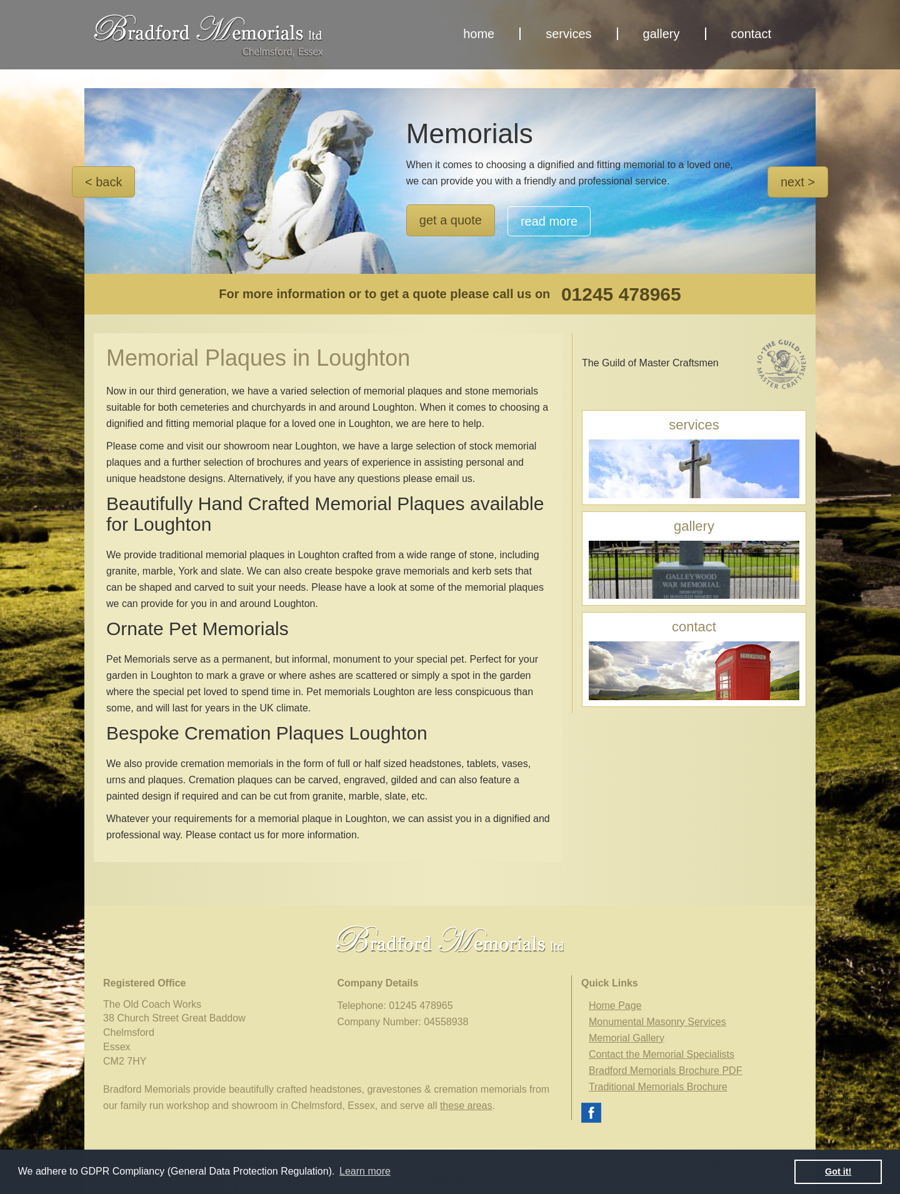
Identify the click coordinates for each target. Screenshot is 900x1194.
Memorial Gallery (626, 1038)
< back (103, 182)
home (478, 34)
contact (751, 34)
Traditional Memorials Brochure (658, 1086)
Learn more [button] (365, 1171)
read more (549, 221)
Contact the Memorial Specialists (661, 1054)
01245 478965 (621, 294)
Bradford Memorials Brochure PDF (665, 1070)
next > (798, 182)
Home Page (615, 1005)
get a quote (450, 220)
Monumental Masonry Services (657, 1021)
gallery (661, 34)
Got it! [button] (838, 1171)
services (568, 34)
